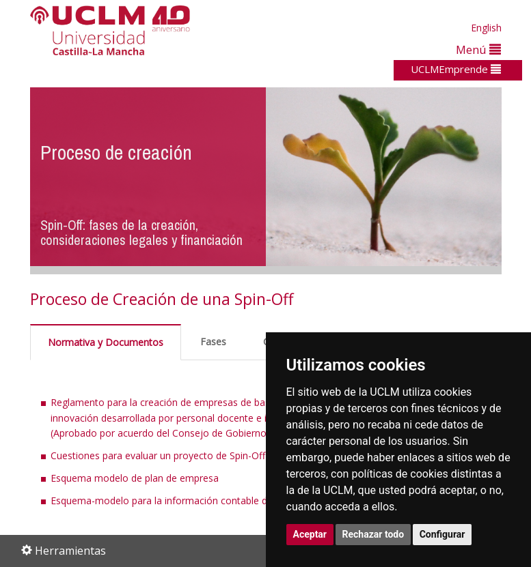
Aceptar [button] (310, 534)
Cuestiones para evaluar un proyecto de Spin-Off (158, 455)
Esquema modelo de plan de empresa (135, 477)
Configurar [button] (442, 534)
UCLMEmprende (456, 69)
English (486, 27)
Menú (478, 49)
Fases (213, 341)
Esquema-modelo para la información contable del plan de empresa (201, 500)
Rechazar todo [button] (373, 534)
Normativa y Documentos (105, 342)
